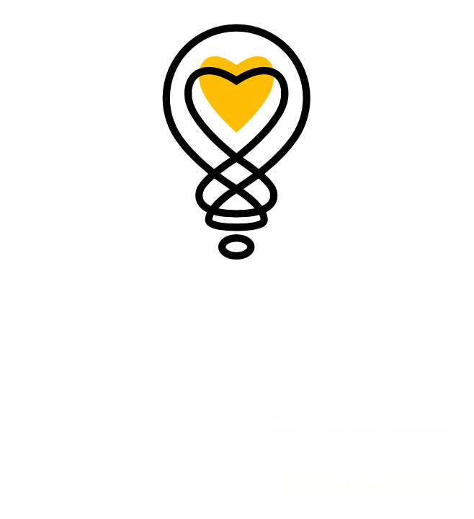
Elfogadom (352, 484)
